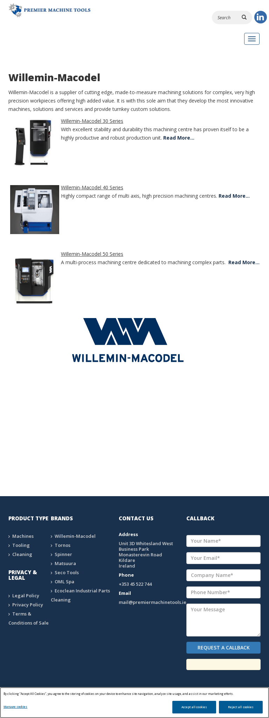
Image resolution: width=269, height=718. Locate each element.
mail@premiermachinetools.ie (152, 602)
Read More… (178, 137)
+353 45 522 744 (135, 584)
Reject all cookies (241, 707)
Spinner (63, 554)
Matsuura (65, 563)
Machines (23, 536)
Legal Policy (25, 595)
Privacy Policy (27, 604)
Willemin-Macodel (75, 536)
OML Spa (64, 581)
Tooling (21, 545)
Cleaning (22, 554)
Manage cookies (15, 707)
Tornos (62, 545)
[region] (134, 702)
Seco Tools (67, 572)
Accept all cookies (194, 707)
